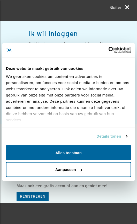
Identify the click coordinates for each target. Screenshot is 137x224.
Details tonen (108, 136)
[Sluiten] (119, 7)
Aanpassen (68, 169)
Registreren (32, 196)
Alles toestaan (68, 152)
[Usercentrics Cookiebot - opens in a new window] (108, 50)
